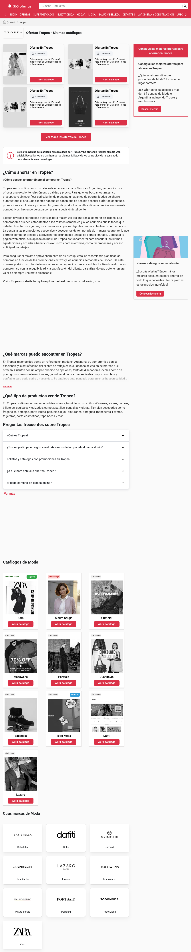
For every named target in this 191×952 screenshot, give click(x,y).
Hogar (81, 14)
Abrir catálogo (46, 79)
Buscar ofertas (150, 109)
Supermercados (44, 14)
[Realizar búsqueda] (185, 6)
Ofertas (25, 14)
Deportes (128, 14)
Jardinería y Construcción (156, 14)
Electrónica (65, 14)
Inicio (13, 14)
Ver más (7, 386)
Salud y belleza (109, 14)
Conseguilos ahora (150, 293)
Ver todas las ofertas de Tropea (66, 137)
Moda (92, 14)
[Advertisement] (66, 319)
